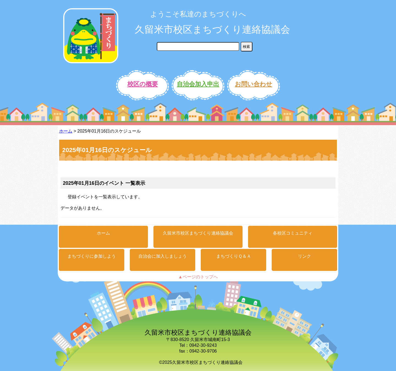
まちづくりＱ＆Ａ (233, 256)
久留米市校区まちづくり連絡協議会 (212, 29)
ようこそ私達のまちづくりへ (198, 14)
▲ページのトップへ (198, 276)
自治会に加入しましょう (162, 256)
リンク (304, 256)
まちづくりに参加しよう (91, 256)
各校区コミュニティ (292, 233)
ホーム (65, 131)
